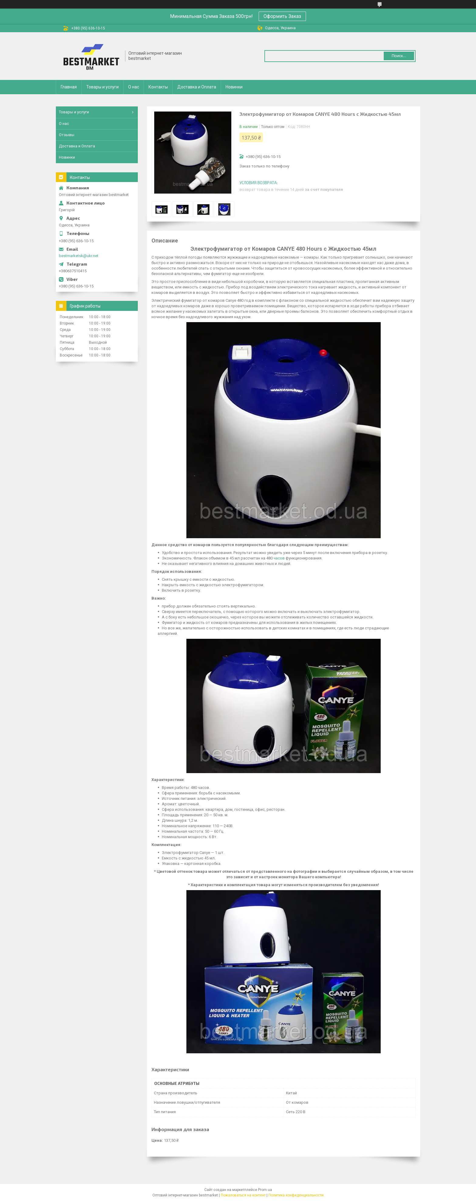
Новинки (234, 86)
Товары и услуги (102, 86)
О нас (133, 86)
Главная (69, 86)
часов (279, 558)
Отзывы (66, 134)
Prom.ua (265, 1190)
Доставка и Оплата (196, 86)
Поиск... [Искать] (399, 55)
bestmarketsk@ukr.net (78, 255)
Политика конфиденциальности (296, 1195)
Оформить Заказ (282, 16)
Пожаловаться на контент (243, 1195)
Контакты (158, 86)
